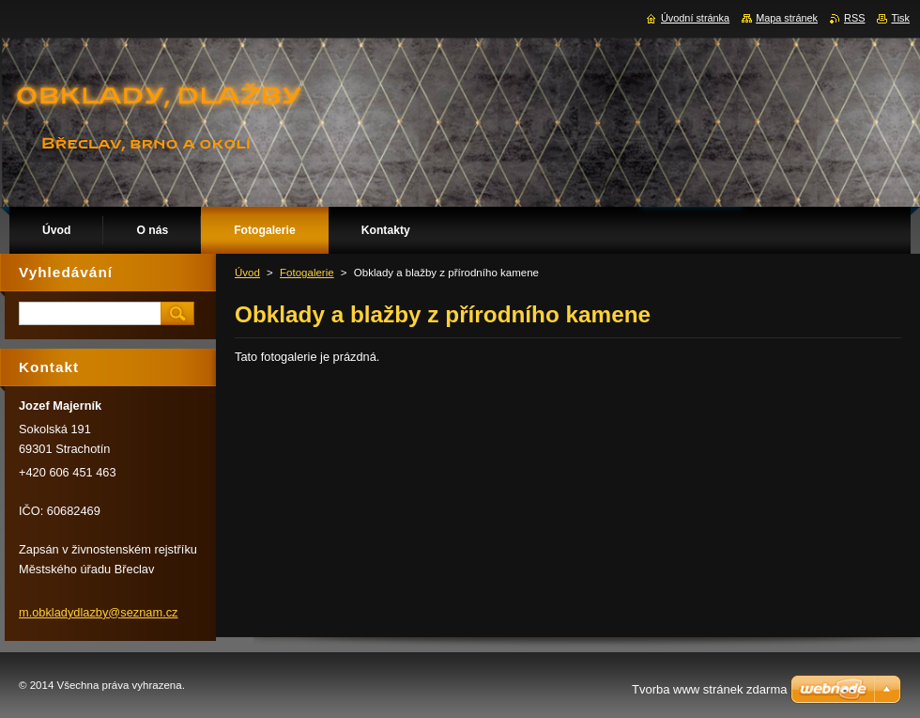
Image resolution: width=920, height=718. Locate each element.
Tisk (900, 17)
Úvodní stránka (695, 17)
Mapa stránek (787, 17)
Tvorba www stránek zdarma (709, 689)
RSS (854, 17)
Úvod (247, 272)
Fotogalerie (307, 272)
